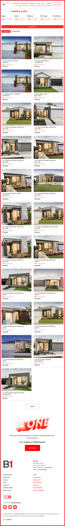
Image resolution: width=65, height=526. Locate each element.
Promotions (32, 3)
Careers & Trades (8, 488)
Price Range (43, 16)
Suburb (16, 16)
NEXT (32, 406)
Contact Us (48, 3)
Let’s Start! (32, 443)
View (16, 52)
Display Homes (33, 5)
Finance (38, 3)
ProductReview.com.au (12, 3)
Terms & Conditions (38, 490)
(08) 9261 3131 (48, 467)
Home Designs (18, 5)
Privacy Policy (7, 490)
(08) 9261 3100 (43, 469)
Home (34, 475)
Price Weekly (57, 16)
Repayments (16, 31)
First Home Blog (24, 3)
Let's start (58, 4)
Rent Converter (48, 5)
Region (3, 16)
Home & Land (26, 5)
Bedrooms (30, 16)
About (43, 3)
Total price (6, 31)
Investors (40, 5)
